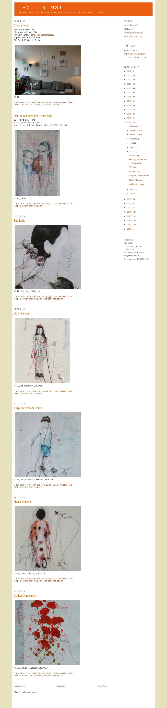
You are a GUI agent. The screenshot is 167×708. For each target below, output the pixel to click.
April (132, 147)
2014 (129, 122)
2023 (129, 84)
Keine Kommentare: (63, 102)
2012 (129, 203)
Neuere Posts (19, 686)
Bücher (127, 29)
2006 (129, 229)
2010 (129, 212)
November (134, 130)
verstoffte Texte (53, 105)
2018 (129, 105)
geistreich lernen (131, 50)
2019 (129, 101)
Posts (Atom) (30, 692)
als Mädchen (21, 313)
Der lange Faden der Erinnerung (33, 115)
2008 (129, 220)
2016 (129, 114)
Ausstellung (21, 25)
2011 (129, 207)
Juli (131, 143)
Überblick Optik (23, 125)
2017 (129, 109)
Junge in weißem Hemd (28, 408)
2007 (129, 224)
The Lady (19, 220)
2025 (129, 75)
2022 (129, 88)
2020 (129, 96)
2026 (129, 71)
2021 (129, 92)
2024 (129, 79)
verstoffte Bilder (32, 105)
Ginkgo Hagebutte (25, 595)
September (134, 134)
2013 (129, 199)
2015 (129, 118)
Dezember (134, 126)
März (132, 151)
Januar (133, 193)
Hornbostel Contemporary (42, 35)
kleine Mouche (23, 501)
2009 (129, 216)
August (133, 138)
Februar (133, 189)
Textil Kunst (41, 7)
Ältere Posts (102, 686)
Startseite (61, 686)
